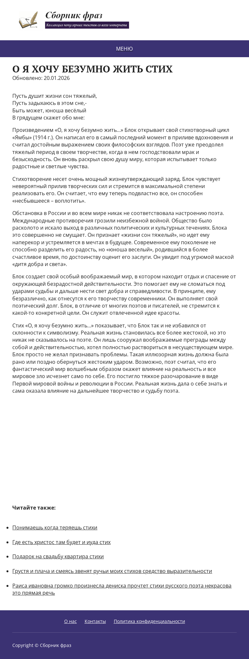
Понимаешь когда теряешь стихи (54, 527)
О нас (70, 621)
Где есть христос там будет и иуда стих (61, 542)
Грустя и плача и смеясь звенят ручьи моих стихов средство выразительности (112, 571)
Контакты (95, 621)
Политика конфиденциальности (149, 621)
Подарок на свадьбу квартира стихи (58, 556)
